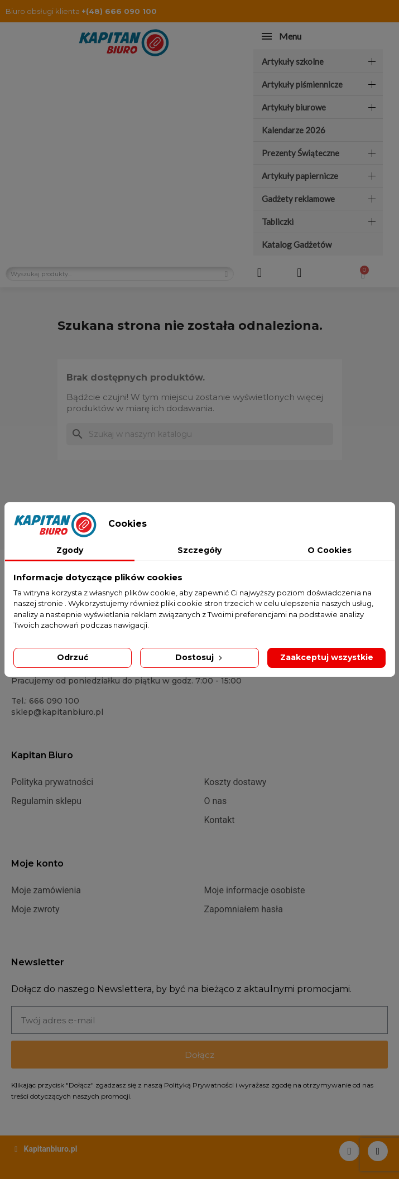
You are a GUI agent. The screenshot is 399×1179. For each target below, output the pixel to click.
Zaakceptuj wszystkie (326, 657)
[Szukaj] (199, 434)
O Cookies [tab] (329, 550)
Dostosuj (199, 657)
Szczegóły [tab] (199, 550)
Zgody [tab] (69, 550)
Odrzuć (72, 657)
